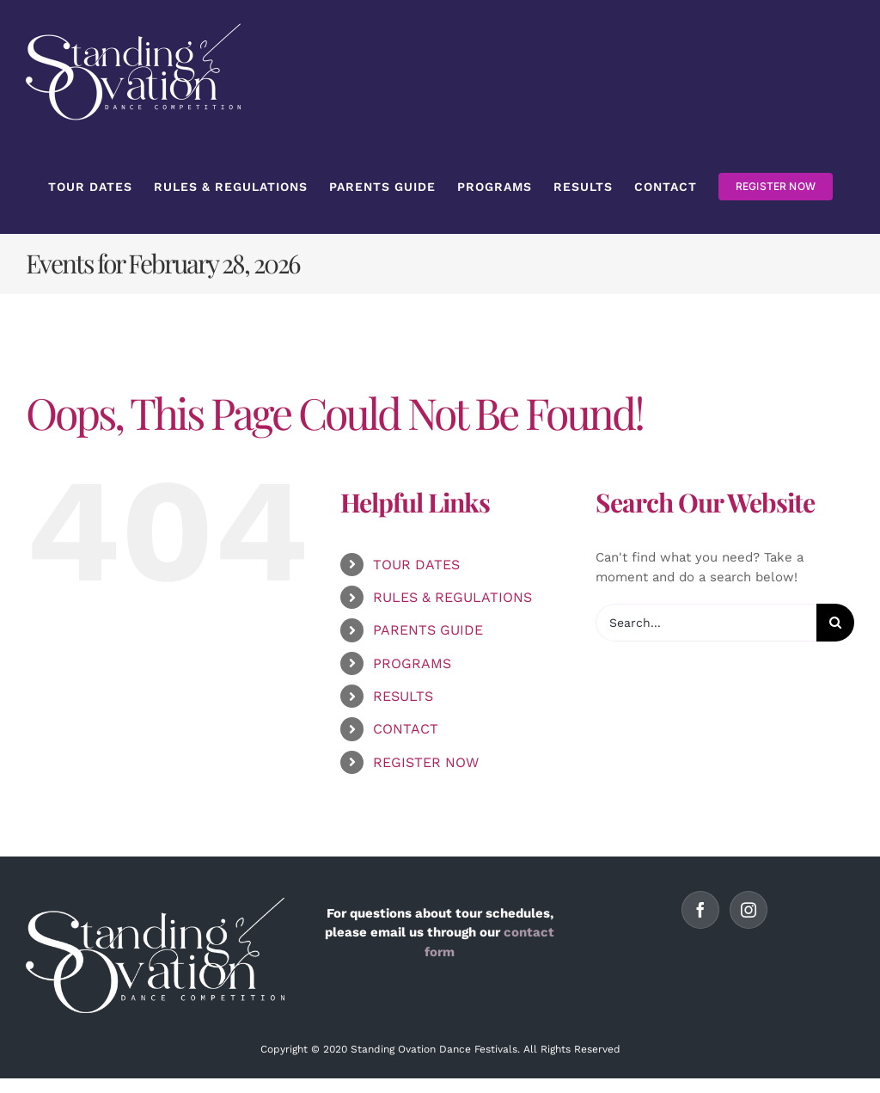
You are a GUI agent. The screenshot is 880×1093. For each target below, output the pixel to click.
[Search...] (706, 623)
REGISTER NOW (426, 762)
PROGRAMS (412, 663)
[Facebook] (700, 910)
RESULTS (403, 696)
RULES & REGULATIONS (452, 597)
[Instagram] (748, 910)
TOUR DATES (416, 564)
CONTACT (405, 729)
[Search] (835, 623)
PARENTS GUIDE (428, 630)
